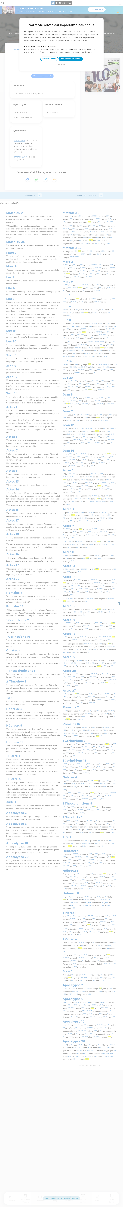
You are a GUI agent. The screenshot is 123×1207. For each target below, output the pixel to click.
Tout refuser (61, 64)
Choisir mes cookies (49, 58)
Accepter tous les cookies (70, 58)
